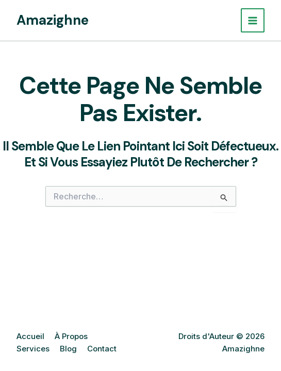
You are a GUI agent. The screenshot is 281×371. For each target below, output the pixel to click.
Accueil (30, 336)
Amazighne (52, 20)
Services (32, 348)
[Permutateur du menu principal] (253, 20)
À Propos (71, 336)
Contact (102, 348)
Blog (68, 348)
